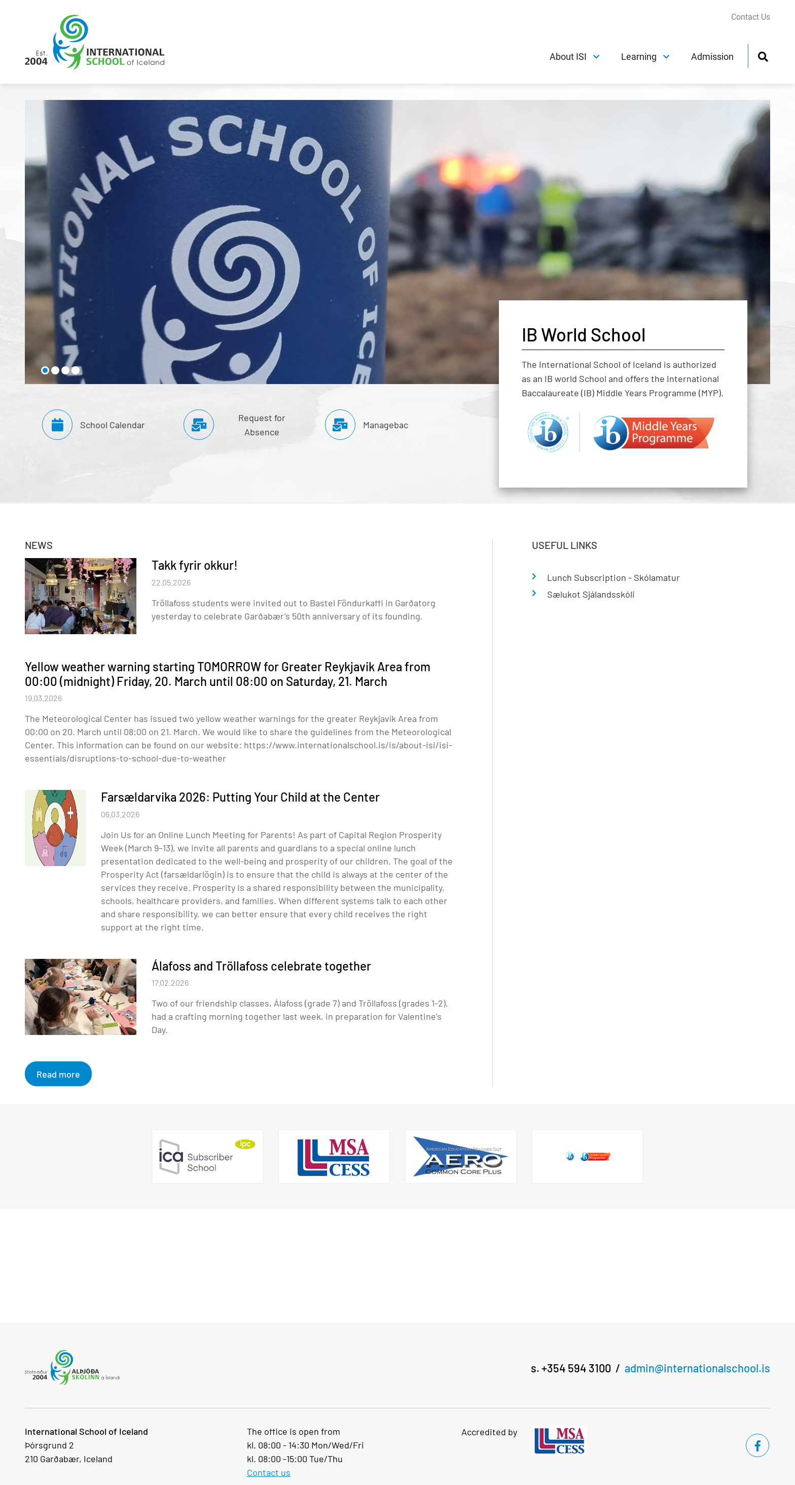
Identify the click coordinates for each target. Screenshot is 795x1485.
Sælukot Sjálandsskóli (591, 594)
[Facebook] (757, 1445)
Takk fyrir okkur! (195, 565)
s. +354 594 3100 (571, 1367)
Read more (58, 1074)
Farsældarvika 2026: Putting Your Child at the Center (240, 796)
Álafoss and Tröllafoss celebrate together (261, 965)
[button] (45, 370)
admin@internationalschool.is (697, 1367)
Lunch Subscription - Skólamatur (613, 577)
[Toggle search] (763, 55)
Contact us (269, 1472)
